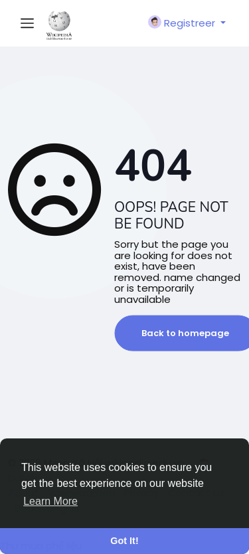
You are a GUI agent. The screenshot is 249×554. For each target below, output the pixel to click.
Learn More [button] (50, 501)
